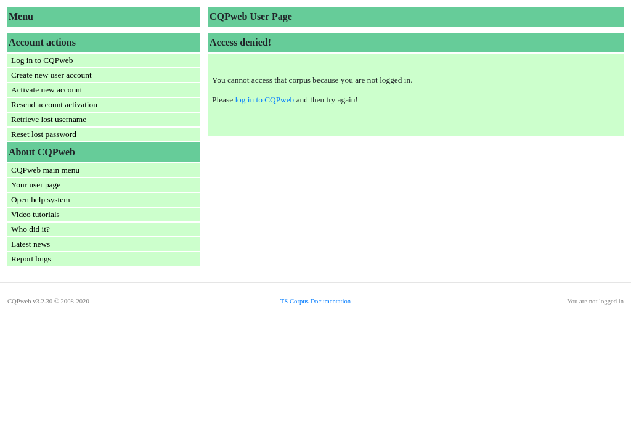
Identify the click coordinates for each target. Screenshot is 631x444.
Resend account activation (54, 104)
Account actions (42, 42)
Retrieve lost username (48, 119)
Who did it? (30, 229)
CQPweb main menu (45, 170)
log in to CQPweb (264, 99)
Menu (21, 16)
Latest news (30, 244)
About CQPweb (42, 152)
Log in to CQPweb (42, 60)
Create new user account (51, 75)
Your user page (35, 184)
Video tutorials (35, 214)
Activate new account (46, 89)
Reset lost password (43, 134)
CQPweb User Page (251, 16)
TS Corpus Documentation (315, 301)
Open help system (40, 199)
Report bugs (31, 258)
